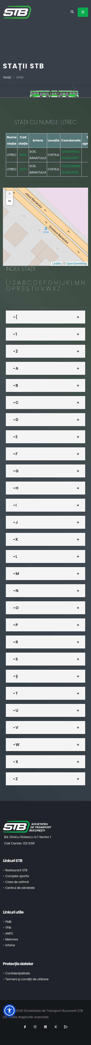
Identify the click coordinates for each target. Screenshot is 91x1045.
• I (15, 505)
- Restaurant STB (15, 870)
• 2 (15, 351)
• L (15, 556)
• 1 (15, 334)
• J (15, 522)
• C (15, 402)
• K (15, 539)
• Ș (15, 676)
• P (15, 625)
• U (15, 710)
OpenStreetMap (76, 263)
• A (15, 368)
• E (15, 437)
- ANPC (8, 933)
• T (15, 693)
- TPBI (7, 928)
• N (15, 590)
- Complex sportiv (16, 876)
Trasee (7, 77)
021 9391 (29, 843)
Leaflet (56, 263)
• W (16, 744)
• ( (15, 317)
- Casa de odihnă (16, 882)
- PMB (7, 922)
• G (15, 471)
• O (15, 608)
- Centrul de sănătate (19, 888)
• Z (15, 779)
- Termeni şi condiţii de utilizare (26, 979)
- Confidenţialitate (16, 973)
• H (15, 488)
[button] (9, 194)
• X (15, 762)
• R (15, 642)
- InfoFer (9, 945)
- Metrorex (10, 939)
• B (15, 385)
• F (15, 454)
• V (15, 727)
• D (15, 419)
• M (16, 573)
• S (15, 659)
